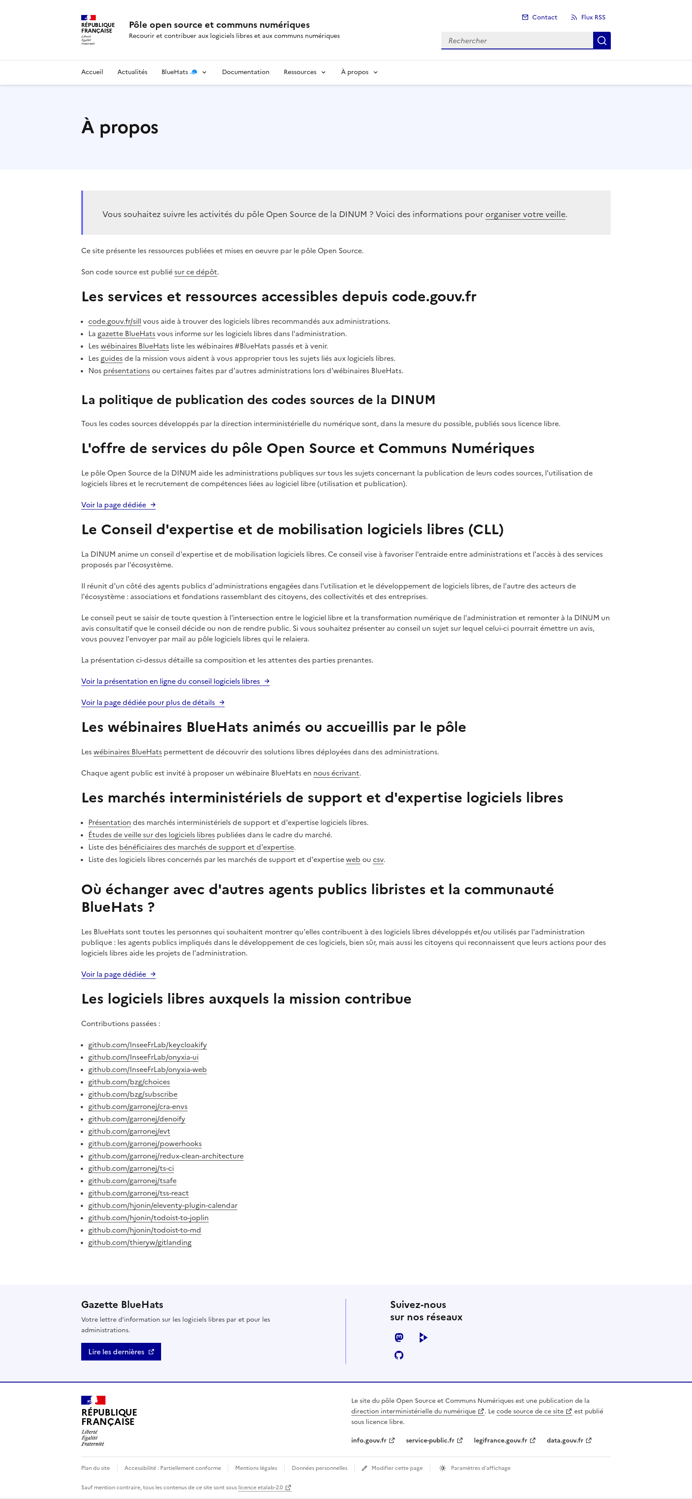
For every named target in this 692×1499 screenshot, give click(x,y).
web (353, 859)
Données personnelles (319, 1468)
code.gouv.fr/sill (114, 321)
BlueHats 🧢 (179, 72)
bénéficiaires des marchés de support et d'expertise (206, 847)
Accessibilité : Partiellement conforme (173, 1468)
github (399, 1355)
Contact (544, 17)
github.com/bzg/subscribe (132, 1094)
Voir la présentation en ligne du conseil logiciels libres (170, 681)
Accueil (92, 72)
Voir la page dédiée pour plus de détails (148, 702)
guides (112, 358)
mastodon (399, 1337)
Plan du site (95, 1468)
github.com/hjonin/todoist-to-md (144, 1230)
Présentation (109, 822)
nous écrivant (336, 773)
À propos (355, 72)
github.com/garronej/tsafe (132, 1180)
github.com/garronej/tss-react (138, 1193)
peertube (423, 1337)
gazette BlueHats (126, 333)
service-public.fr (430, 1440)
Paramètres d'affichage (480, 1468)
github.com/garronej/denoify (136, 1118)
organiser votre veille (525, 214)
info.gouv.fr (369, 1440)
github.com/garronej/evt (129, 1131)
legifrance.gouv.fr (500, 1440)
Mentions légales (256, 1468)
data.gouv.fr (565, 1440)
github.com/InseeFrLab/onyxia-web (147, 1069)
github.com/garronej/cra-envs (138, 1106)
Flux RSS (593, 17)
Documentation (246, 72)
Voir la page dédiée (113, 504)
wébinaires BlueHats (135, 346)
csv (378, 859)
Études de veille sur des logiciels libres (151, 834)
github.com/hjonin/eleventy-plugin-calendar (162, 1205)
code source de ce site (530, 1411)
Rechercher (602, 40)
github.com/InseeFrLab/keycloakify (147, 1044)
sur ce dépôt (195, 271)
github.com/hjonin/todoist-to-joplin (148, 1217)
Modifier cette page (397, 1468)
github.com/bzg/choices (129, 1081)
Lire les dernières (116, 1351)
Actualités (132, 72)
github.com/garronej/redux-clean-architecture (166, 1155)
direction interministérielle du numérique (413, 1411)
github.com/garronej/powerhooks (145, 1143)
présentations (126, 370)
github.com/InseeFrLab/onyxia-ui (143, 1057)
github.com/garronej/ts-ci (131, 1168)
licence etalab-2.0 (260, 1488)
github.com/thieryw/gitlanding (140, 1242)
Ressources (300, 72)
